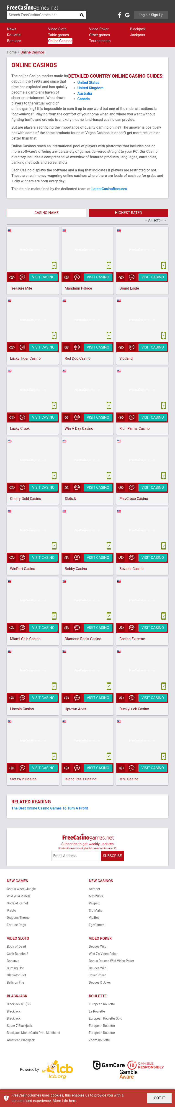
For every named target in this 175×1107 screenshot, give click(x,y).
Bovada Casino (131, 569)
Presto (11, 910)
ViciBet (94, 917)
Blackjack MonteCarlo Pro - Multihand (33, 1033)
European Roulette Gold (105, 1018)
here (72, 1101)
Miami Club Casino (25, 639)
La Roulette (97, 1011)
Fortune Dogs (16, 925)
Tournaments (100, 41)
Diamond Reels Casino (83, 639)
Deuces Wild (97, 946)
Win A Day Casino (79, 428)
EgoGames (96, 925)
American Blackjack (21, 1040)
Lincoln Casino (22, 709)
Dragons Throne (18, 917)
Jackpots (137, 35)
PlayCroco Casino (133, 498)
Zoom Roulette (99, 1040)
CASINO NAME (46, 213)
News (11, 29)
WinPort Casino (22, 569)
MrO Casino (129, 779)
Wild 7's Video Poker (103, 954)
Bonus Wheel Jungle (21, 889)
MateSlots (96, 896)
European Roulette (102, 1004)
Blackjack (138, 29)
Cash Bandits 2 (17, 954)
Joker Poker (97, 975)
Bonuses (14, 41)
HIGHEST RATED (128, 213)
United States (88, 82)
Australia (84, 93)
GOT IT (159, 1098)
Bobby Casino (76, 569)
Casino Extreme (132, 639)
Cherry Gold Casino (25, 498)
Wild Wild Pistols (19, 896)
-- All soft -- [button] (154, 220)
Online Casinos (60, 41)
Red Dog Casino (77, 358)
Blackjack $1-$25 (19, 1004)
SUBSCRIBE (112, 856)
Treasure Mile (21, 288)
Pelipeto (94, 903)
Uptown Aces (75, 709)
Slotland (126, 358)
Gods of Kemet (17, 903)
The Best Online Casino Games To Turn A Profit (49, 808)
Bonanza (13, 961)
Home (12, 52)
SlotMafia (96, 910)
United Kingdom (90, 88)
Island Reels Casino (80, 779)
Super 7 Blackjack (19, 1026)
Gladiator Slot (16, 975)
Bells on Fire (15, 982)
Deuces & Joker (100, 982)
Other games (99, 35)
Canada (83, 99)
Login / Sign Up (151, 15)
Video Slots (57, 29)
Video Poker (99, 29)
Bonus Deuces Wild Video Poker (111, 961)
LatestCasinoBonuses (109, 189)
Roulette (14, 35)
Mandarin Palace (78, 288)
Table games (58, 35)
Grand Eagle (129, 288)
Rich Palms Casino (134, 428)
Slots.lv (71, 498)
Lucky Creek (20, 428)
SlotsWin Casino (23, 779)
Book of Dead (16, 946)
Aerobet (94, 889)
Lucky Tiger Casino (25, 358)
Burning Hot (15, 968)
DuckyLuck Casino (134, 709)
